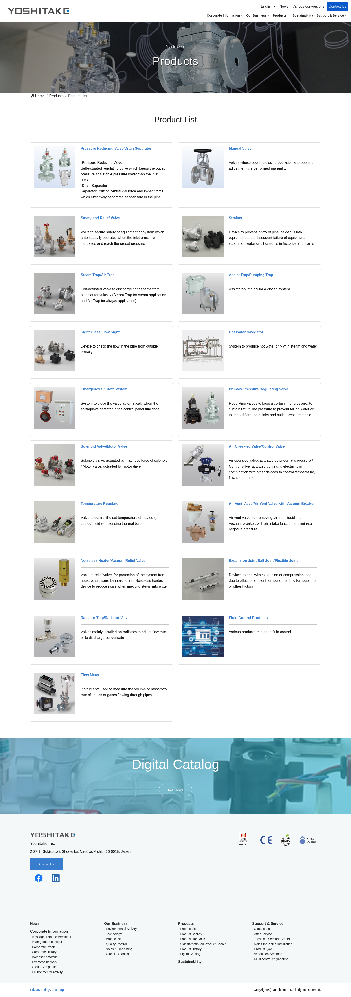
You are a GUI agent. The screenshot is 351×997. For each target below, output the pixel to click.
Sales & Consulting (119, 949)
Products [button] (280, 15)
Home (37, 96)
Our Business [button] (256, 15)
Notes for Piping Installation (273, 944)
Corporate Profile (44, 947)
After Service (263, 934)
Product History (191, 949)
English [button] (266, 6)
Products (56, 96)
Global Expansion (118, 954)
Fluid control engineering (271, 959)
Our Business (115, 923)
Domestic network (44, 957)
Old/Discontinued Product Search (203, 944)
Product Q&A (263, 949)
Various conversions (308, 6)
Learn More (175, 789)
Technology (114, 934)
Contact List (262, 929)
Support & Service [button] (330, 15)
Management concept (47, 942)
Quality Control (116, 944)
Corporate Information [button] (223, 15)
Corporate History (44, 952)
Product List (188, 929)
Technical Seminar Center (272, 939)
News (283, 6)
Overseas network (44, 962)
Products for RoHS (193, 939)
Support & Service (267, 923)
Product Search (191, 934)
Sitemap (58, 990)
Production (113, 939)
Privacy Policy (40, 990)
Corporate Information (49, 931)
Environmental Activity (47, 972)
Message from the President (51, 937)
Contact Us (337, 6)
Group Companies (44, 967)
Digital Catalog (190, 954)
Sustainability (303, 15)
